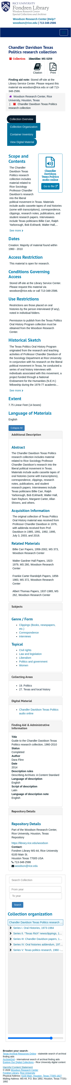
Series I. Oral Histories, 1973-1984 (33, 927)
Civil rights (25, 650)
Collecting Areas (22, 677)
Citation (37, 68)
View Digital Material (22, 142)
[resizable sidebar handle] (35, 1038)
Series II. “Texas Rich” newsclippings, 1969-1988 (42, 933)
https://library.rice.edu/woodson (30, 843)
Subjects (17, 607)
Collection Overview (21, 119)
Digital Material (22, 701)
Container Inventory (21, 134)
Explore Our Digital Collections (18, 1062)
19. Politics (25, 685)
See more (16, 230)
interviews (25, 636)
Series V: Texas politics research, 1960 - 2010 (40, 950)
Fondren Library (11, 1073)
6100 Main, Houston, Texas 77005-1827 (41, 1076)
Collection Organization (23, 126)
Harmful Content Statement (18, 1067)
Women (23, 665)
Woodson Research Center (30, 19)
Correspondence (29, 632)
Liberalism (25, 657)
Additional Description (26, 435)
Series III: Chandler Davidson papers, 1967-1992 (42, 938)
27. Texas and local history (34, 689)
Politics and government (33, 661)
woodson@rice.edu (26, 865)
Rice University (27, 1073)
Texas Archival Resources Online (19, 1053)
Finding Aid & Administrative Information (30, 726)
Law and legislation (30, 653)
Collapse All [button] (17, 428)
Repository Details (23, 811)
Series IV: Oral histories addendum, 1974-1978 (40, 944)
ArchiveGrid (9, 1059)
